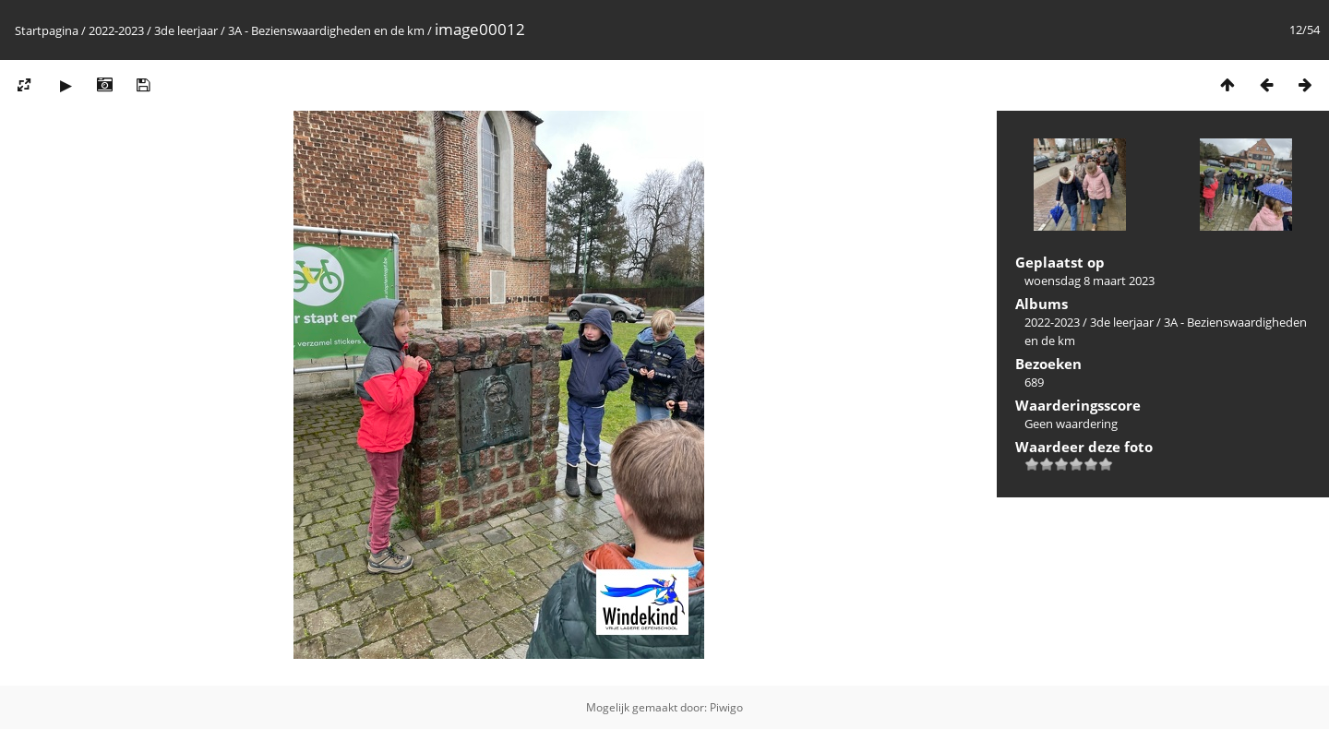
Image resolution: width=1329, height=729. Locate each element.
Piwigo (726, 707)
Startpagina (46, 30)
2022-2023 (116, 30)
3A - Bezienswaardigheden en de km (326, 30)
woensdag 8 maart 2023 (1089, 280)
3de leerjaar (186, 30)
